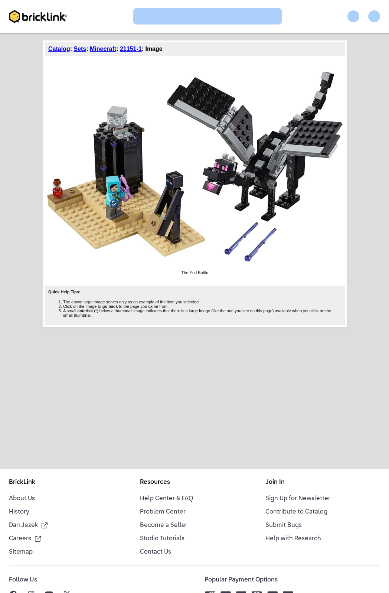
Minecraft (103, 49)
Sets (79, 49)
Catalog (59, 49)
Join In (275, 482)
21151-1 (131, 49)
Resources (155, 482)
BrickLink (22, 482)
